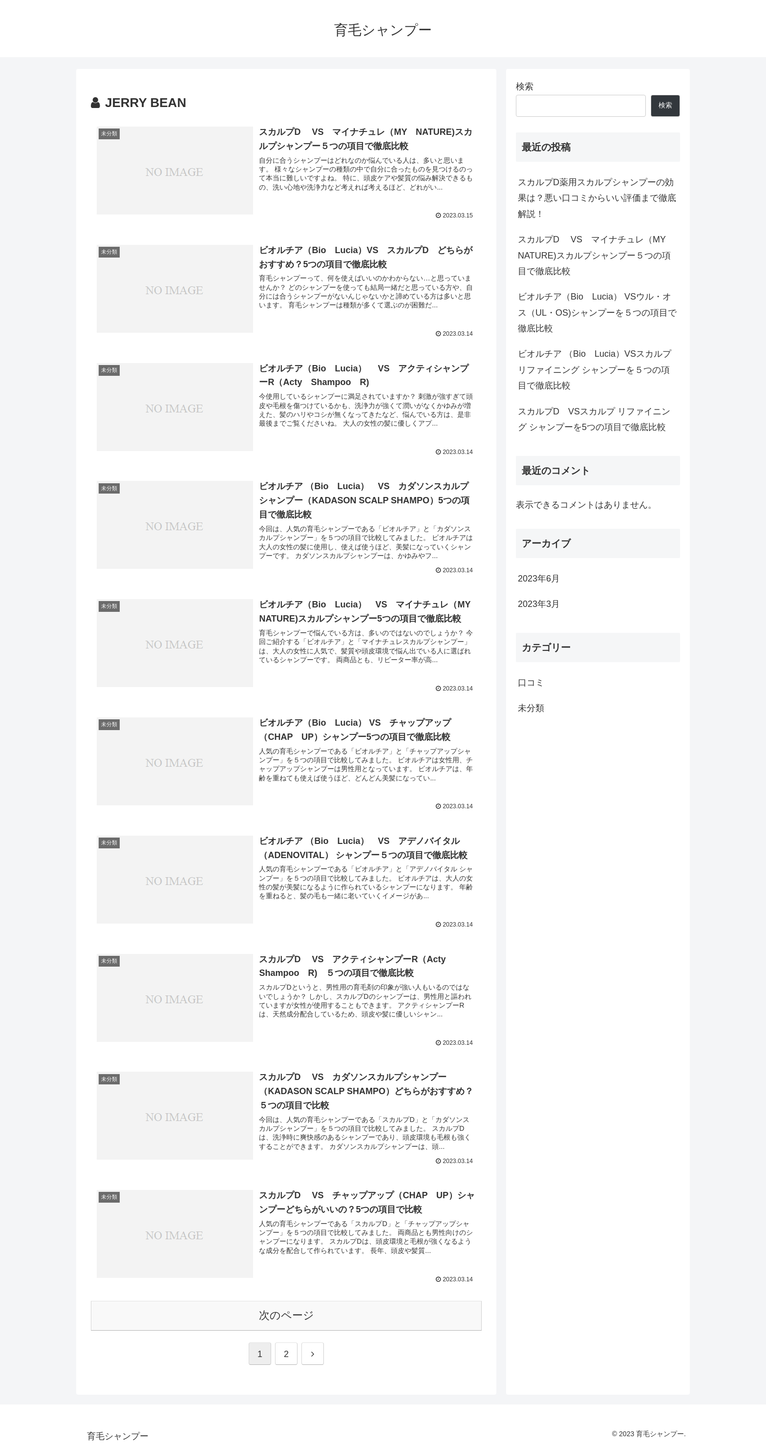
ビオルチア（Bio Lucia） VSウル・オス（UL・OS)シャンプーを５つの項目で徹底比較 (597, 312)
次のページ (286, 1313)
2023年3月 (539, 604)
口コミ (531, 683)
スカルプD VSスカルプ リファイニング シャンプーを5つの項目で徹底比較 (594, 419)
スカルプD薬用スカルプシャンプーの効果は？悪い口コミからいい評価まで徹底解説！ (597, 198)
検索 (524, 86)
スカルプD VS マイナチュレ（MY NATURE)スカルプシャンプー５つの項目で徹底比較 (596, 255)
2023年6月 (539, 578)
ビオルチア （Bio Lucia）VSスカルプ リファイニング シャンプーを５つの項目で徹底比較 (594, 369)
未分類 (531, 708)
